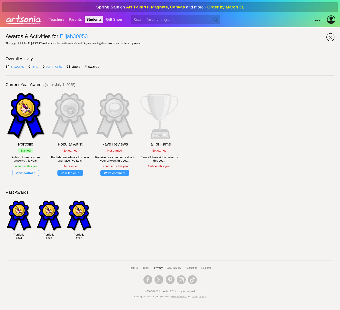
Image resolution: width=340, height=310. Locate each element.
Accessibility (174, 267)
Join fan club (70, 173)
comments (54, 66)
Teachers (56, 19)
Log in (319, 19)
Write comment (114, 173)
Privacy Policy (199, 296)
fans (34, 66)
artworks (17, 66)
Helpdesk (206, 267)
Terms (146, 267)
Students (94, 19)
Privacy (158, 267)
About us (133, 267)
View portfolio (25, 173)
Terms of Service (179, 296)
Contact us (191, 267)
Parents (75, 19)
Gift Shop (114, 19)
